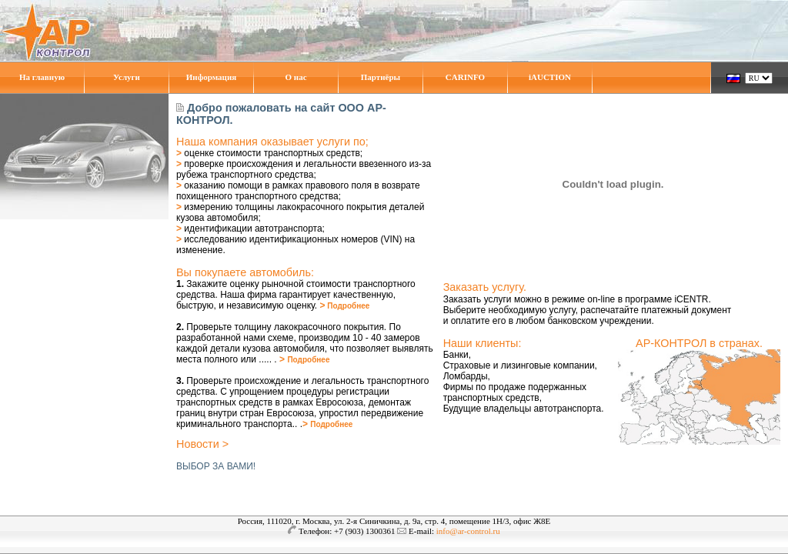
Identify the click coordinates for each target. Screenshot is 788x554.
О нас (295, 77)
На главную (42, 77)
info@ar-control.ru (468, 531)
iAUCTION (550, 77)
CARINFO (465, 77)
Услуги (126, 77)
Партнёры (380, 77)
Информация (211, 77)
